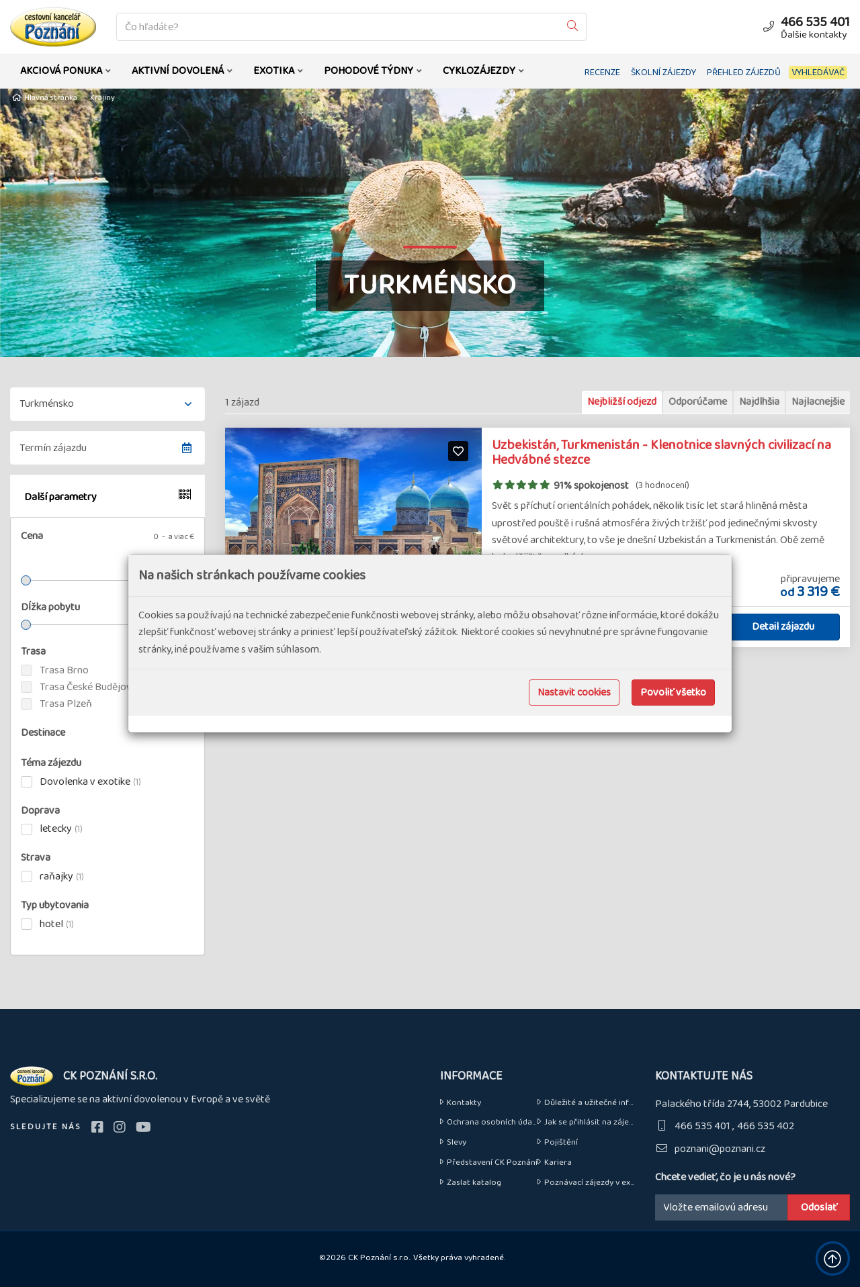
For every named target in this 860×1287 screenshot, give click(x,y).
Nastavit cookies (574, 692)
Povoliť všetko (673, 692)
